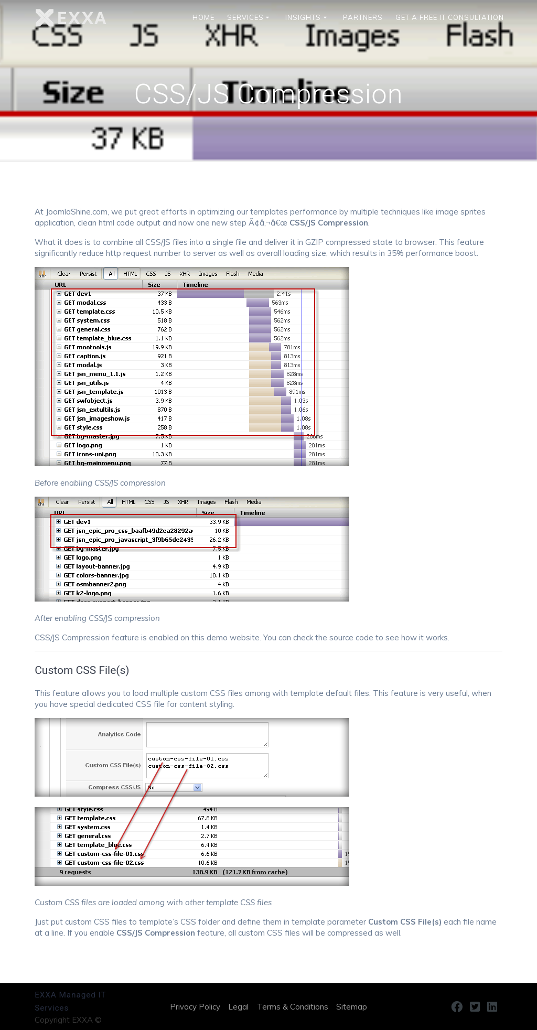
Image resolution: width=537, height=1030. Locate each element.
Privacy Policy (195, 1007)
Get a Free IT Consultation (449, 17)
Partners (363, 17)
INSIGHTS (303, 17)
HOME (203, 17)
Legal (238, 1007)
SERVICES (245, 17)
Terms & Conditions (292, 1007)
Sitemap (351, 1007)
